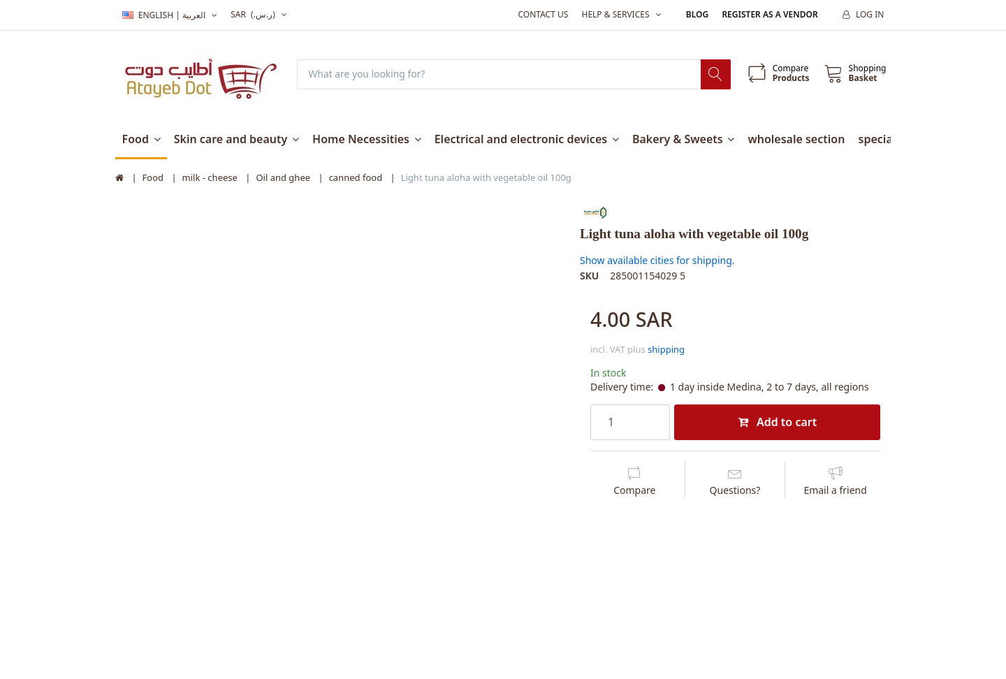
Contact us (543, 14)
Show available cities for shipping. (657, 260)
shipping (666, 349)
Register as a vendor (769, 14)
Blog (697, 14)
